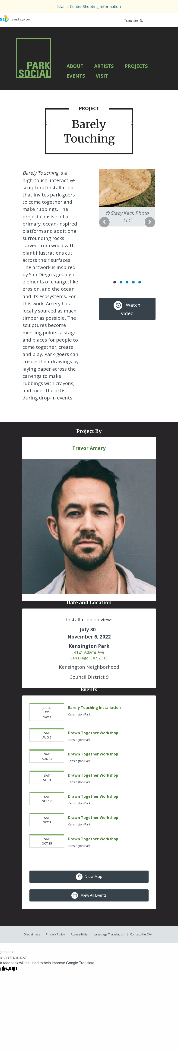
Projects (136, 66)
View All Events (89, 917)
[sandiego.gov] (44, 18)
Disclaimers (32, 957)
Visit (102, 76)
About (75, 66)
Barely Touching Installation (95, 729)
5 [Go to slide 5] (138, 266)
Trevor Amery (89, 477)
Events (76, 76)
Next (142, 216)
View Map (89, 899)
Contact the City (141, 957)
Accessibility (79, 957)
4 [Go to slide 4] (131, 266)
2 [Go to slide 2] (119, 266)
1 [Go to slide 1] (112, 266)
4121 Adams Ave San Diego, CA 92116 (89, 677)
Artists (104, 66)
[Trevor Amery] (89, 551)
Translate (133, 20)
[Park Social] (33, 57)
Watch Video (125, 293)
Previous (107, 216)
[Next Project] (131, 123)
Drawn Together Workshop (94, 755)
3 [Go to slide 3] (125, 266)
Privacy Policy (55, 957)
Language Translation (109, 957)
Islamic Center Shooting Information (89, 6)
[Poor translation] (11, 991)
